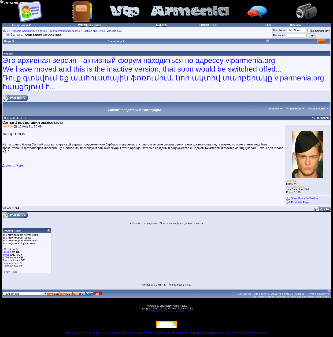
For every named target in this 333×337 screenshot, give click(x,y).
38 (186, 333)
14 (101, 333)
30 (158, 333)
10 (86, 333)
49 (226, 333)
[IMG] (6, 254)
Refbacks (8, 266)
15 (104, 333)
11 (90, 333)
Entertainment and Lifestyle (64, 30)
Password (279, 35)
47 (219, 333)
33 (169, 333)
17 (111, 333)
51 (233, 333)
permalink (322, 117)
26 (143, 333)
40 (194, 333)
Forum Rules (10, 271)
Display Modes (317, 108)
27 (147, 333)
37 (183, 333)
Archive (299, 293)
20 (122, 333)
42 (201, 333)
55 (247, 333)
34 (172, 333)
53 (240, 333)
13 (97, 333)
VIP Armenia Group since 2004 (166, 311)
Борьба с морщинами (145, 223)
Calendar (295, 25)
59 (262, 333)
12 (93, 333)
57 (255, 333)
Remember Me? (318, 30)
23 (133, 333)
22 (129, 333)
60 (265, 333)
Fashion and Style (93, 30)
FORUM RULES (209, 25)
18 (115, 333)
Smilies (7, 251)
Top (328, 291)
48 (222, 333)
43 (205, 333)
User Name (279, 30)
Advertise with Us (282, 293)
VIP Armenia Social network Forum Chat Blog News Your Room (290, 296)
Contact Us (244, 293)
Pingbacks (9, 263)
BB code (7, 249)
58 (258, 333)
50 (230, 333)
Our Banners (261, 293)
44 (208, 333)
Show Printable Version (304, 198)
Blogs (9, 41)
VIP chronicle (114, 30)
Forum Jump (20, 25)
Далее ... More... (14, 165)
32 (165, 333)
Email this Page (300, 202)
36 (179, 333)
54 (244, 333)
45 (212, 333)
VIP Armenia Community (21, 30)
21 (126, 333)
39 (190, 333)
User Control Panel (13, 2)
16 (108, 333)
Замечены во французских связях (180, 223)
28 (151, 333)
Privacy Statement (318, 293)
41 (197, 333)
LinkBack (273, 108)
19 (118, 333)
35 (176, 333)
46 (215, 333)
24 (136, 333)
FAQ (268, 25)
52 (237, 333)
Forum (42, 30)
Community (116, 41)
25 (140, 333)
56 (251, 333)
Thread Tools (293, 108)
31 (161, 333)
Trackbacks (9, 260)
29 (154, 333)
